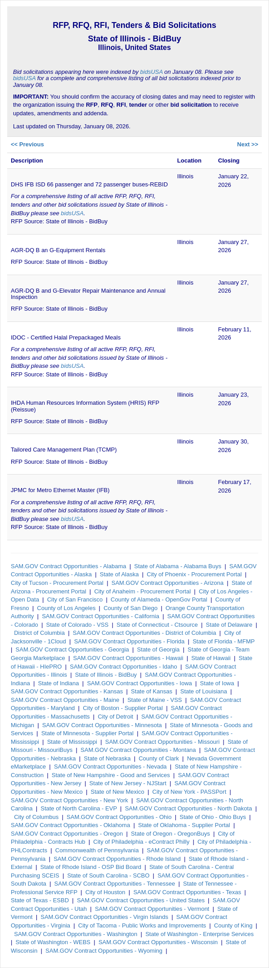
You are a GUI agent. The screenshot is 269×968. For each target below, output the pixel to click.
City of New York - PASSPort (189, 791)
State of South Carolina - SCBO (108, 875)
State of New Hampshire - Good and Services (111, 775)
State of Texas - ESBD (40, 900)
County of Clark (159, 758)
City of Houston (105, 892)
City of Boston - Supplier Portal (123, 708)
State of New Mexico (117, 791)
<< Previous (27, 144)
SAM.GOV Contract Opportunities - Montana (138, 749)
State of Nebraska (107, 758)
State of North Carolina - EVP (78, 808)
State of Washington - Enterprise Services (199, 934)
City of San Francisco (75, 599)
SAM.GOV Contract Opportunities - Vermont (152, 908)
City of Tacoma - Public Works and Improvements (142, 925)
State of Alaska (119, 574)
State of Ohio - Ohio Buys (212, 817)
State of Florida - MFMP (224, 641)
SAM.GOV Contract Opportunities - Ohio (119, 817)
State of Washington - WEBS (53, 942)
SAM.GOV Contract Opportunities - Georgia (72, 649)
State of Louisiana (203, 691)
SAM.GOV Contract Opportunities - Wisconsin (158, 942)
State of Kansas (151, 691)
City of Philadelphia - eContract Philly (141, 841)
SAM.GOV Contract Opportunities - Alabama (68, 566)
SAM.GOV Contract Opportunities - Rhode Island (117, 858)
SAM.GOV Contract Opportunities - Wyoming (103, 950)
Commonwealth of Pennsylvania (97, 850)
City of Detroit (115, 716)
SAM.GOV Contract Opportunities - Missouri (162, 741)
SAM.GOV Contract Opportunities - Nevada (110, 766)
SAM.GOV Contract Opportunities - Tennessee (114, 883)
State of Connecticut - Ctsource (157, 624)
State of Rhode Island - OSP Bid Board (91, 867)
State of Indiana (58, 683)
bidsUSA (151, 71)
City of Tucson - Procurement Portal (57, 582)
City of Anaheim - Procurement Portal (142, 591)
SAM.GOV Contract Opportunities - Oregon (67, 833)
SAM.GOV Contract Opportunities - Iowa (139, 683)
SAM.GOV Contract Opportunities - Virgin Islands (104, 917)
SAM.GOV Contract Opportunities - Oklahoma (70, 825)
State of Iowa (217, 683)
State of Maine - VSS (154, 700)
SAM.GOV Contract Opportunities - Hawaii (128, 658)
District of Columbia (39, 632)
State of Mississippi (72, 741)
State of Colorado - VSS (77, 624)
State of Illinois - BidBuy (106, 674)
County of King (233, 925)
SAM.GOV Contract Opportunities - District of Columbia (144, 632)
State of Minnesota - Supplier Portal (87, 733)
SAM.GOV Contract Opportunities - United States (141, 900)
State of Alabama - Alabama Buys (177, 566)
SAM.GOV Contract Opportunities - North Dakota (188, 808)
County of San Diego (130, 608)
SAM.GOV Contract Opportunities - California (100, 616)
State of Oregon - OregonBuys (170, 833)
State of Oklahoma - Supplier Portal (184, 825)
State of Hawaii (210, 658)
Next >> (247, 144)
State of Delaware (229, 624)
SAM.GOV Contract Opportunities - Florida (129, 641)
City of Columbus (36, 817)
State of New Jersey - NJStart (128, 783)
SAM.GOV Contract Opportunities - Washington (75, 934)
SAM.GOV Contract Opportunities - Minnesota (102, 725)
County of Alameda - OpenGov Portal (159, 599)
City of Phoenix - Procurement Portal (194, 574)
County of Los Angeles (66, 608)
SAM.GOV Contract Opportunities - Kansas (67, 691)
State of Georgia (158, 649)
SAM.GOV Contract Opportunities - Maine (65, 700)
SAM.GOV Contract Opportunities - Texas (187, 892)
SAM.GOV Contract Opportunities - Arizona (168, 582)
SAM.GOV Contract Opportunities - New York (69, 800)
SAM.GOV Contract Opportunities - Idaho (123, 666)
